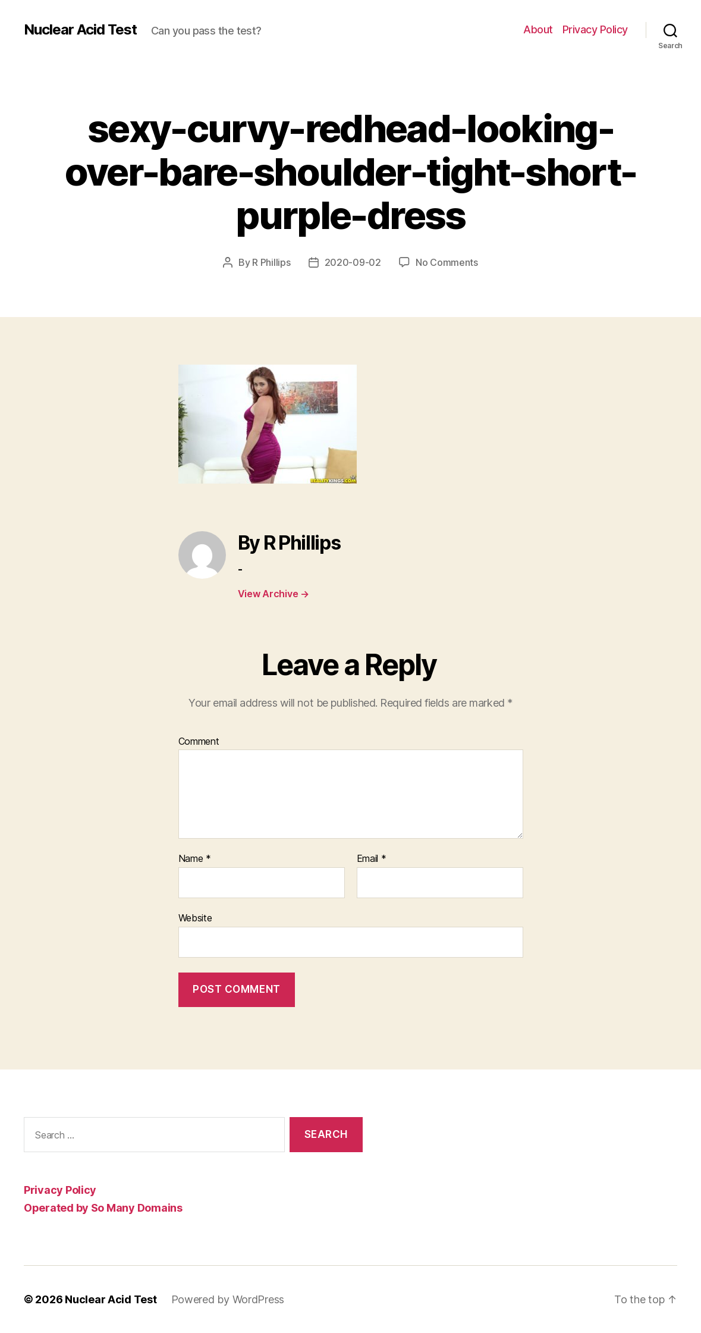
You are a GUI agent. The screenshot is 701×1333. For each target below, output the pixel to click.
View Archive (273, 594)
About (538, 29)
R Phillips (271, 262)
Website (195, 918)
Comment (198, 741)
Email (371, 859)
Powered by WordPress (228, 1299)
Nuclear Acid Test (80, 30)
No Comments (447, 262)
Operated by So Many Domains (103, 1208)
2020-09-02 (353, 262)
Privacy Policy (595, 29)
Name (194, 859)
